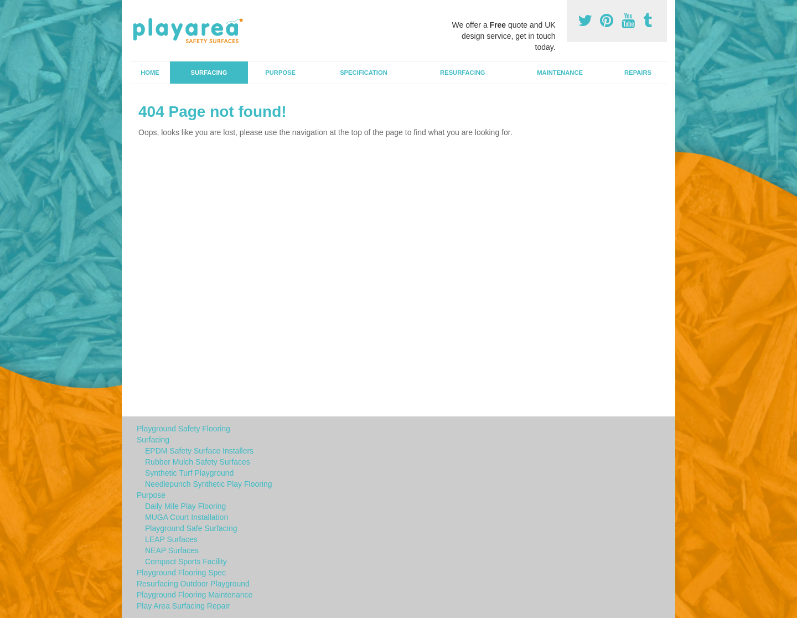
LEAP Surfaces (171, 539)
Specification (363, 72)
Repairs (637, 72)
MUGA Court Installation (186, 517)
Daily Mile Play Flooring (185, 506)
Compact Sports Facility (186, 561)
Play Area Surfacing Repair (183, 605)
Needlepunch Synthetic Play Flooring (208, 484)
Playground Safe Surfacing (191, 528)
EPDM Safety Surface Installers (199, 450)
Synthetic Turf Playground (189, 472)
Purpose (280, 72)
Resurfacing (462, 72)
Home (150, 72)
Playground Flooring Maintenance (194, 594)
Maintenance (560, 72)
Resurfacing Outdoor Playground (193, 583)
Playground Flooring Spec (181, 572)
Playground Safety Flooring (183, 428)
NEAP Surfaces (172, 550)
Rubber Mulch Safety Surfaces (197, 461)
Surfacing (209, 72)
